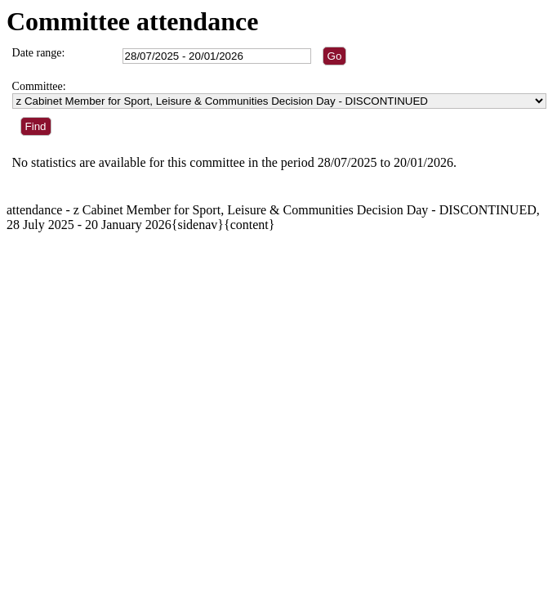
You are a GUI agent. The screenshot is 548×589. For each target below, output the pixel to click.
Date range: (38, 53)
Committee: (39, 86)
